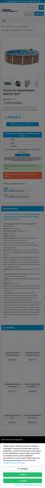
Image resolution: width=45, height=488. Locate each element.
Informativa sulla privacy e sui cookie (28, 485)
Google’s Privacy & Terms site (14, 463)
